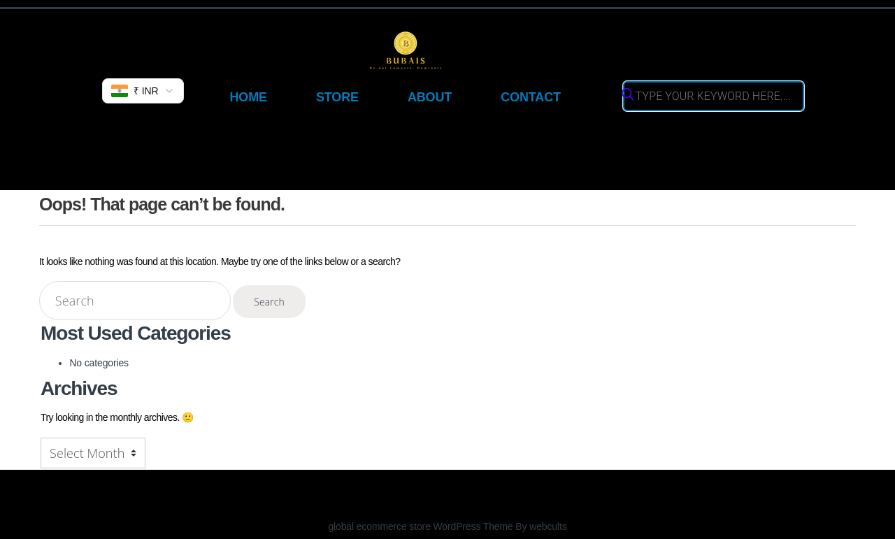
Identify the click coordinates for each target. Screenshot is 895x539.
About (430, 97)
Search (269, 301)
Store (337, 97)
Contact (531, 97)
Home (247, 97)
